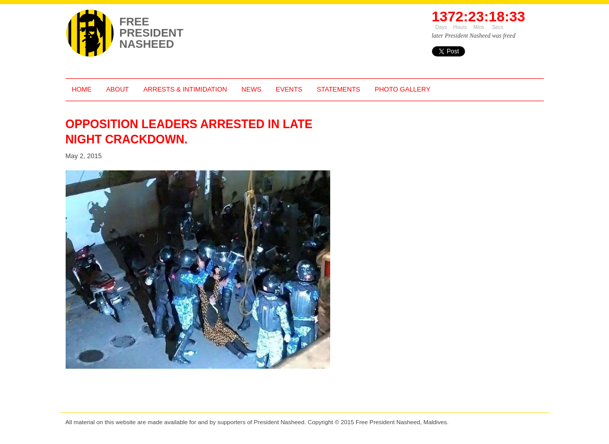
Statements (338, 89)
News (252, 89)
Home (82, 89)
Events (289, 89)
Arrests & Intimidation (185, 89)
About (117, 89)
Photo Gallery (402, 89)
